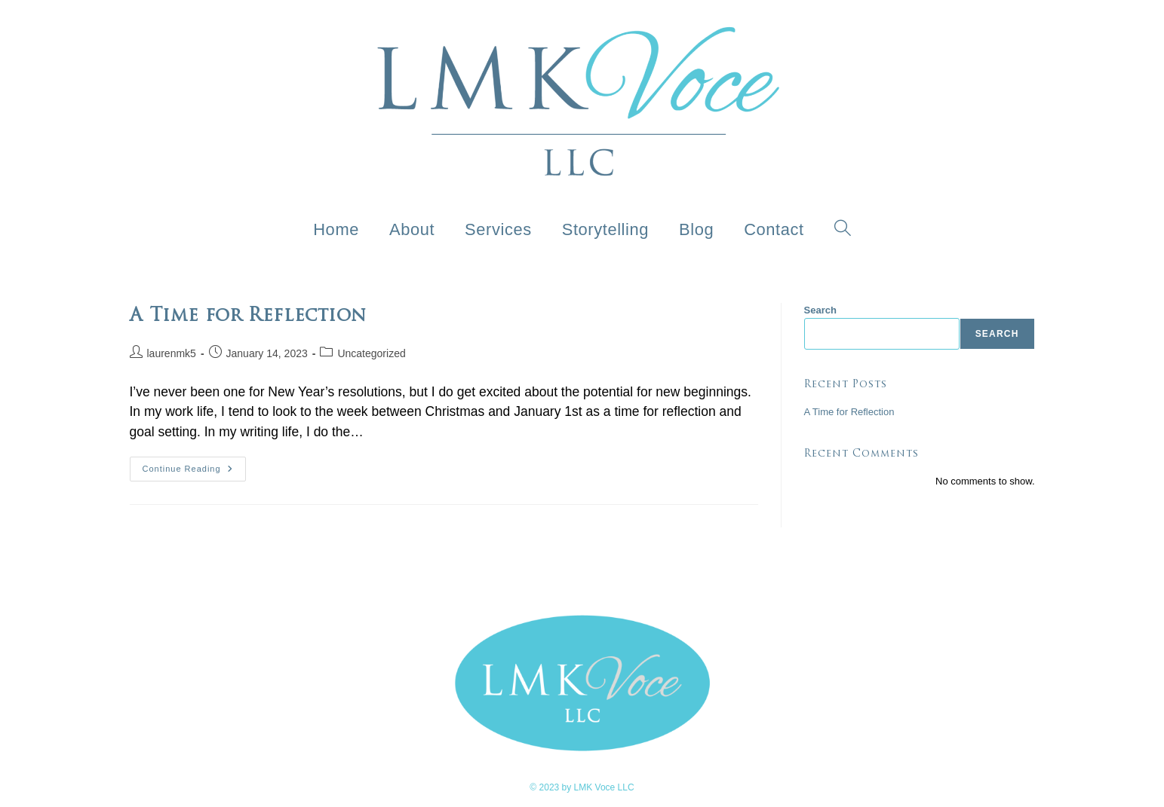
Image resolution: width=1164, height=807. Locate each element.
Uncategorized (371, 353)
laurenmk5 (171, 353)
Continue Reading (194, 465)
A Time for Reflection (849, 411)
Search (820, 310)
